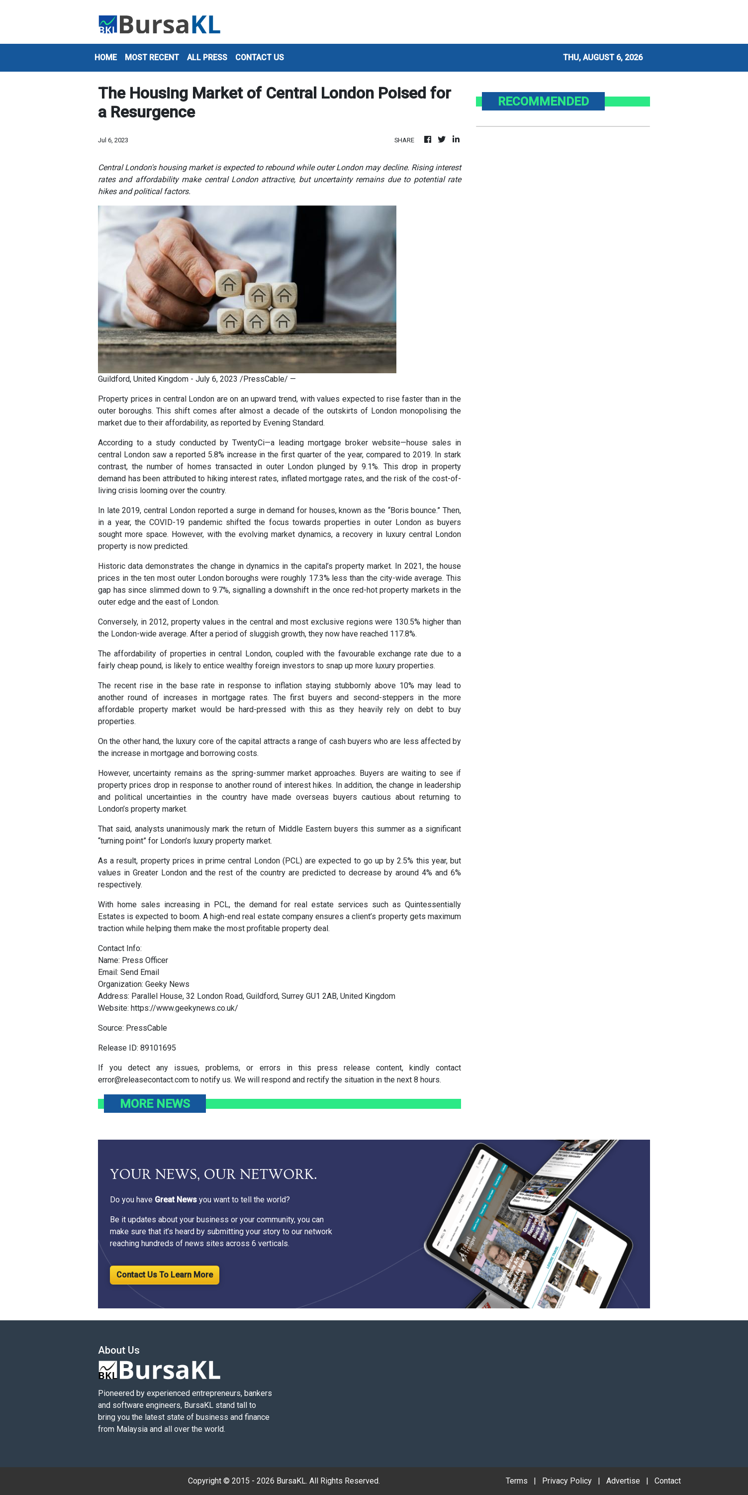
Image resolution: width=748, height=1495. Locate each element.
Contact (667, 1481)
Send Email (139, 972)
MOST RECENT (152, 57)
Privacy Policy (567, 1481)
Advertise (623, 1481)
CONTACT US (259, 57)
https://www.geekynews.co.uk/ (184, 1008)
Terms (517, 1481)
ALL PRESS (207, 57)
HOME (105, 57)
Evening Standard (293, 422)
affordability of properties (160, 653)
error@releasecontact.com (143, 1079)
